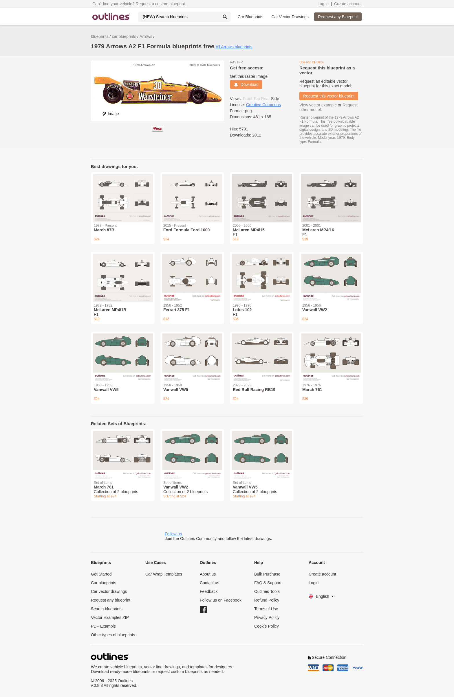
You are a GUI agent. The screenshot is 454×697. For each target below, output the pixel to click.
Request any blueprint (110, 600)
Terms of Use (266, 608)
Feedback (208, 591)
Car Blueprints (250, 16)
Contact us (209, 582)
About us (208, 574)
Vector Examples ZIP (110, 617)
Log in (323, 3)
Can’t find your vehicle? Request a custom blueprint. (139, 3)
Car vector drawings (109, 591)
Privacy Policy (266, 617)
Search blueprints (106, 608)
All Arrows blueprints (234, 47)
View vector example (318, 105)
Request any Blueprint (338, 16)
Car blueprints (103, 582)
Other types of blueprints (113, 635)
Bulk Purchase (267, 574)
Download (246, 84)
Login (313, 582)
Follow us (173, 534)
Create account (348, 3)
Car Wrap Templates (163, 574)
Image (110, 113)
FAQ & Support (267, 582)
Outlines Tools (267, 591)
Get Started (101, 574)
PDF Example (103, 626)
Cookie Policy (266, 626)
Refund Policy (266, 600)
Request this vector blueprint (328, 96)
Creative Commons (263, 104)
